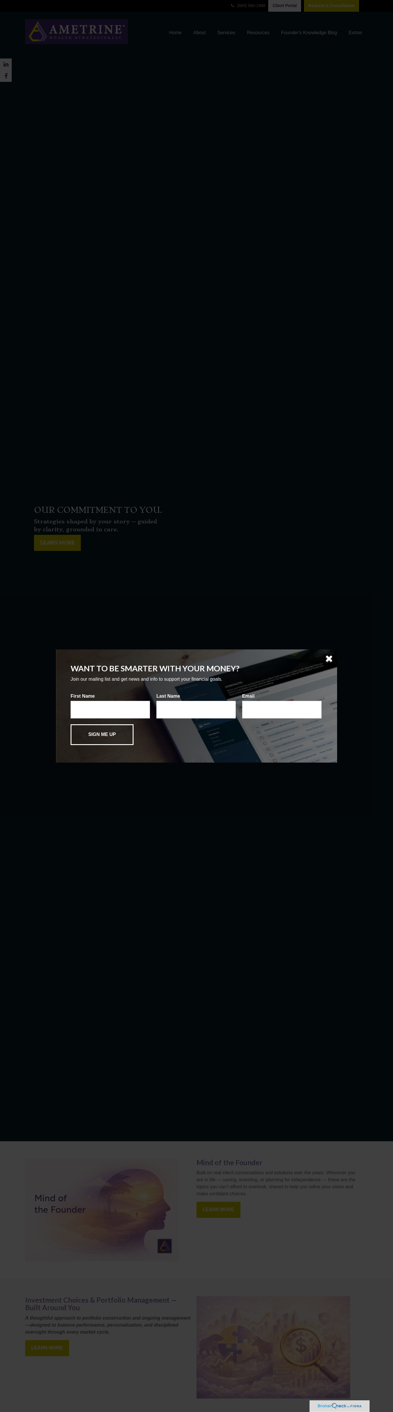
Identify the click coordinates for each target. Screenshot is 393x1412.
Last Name (168, 696)
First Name (83, 696)
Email (248, 696)
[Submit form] (102, 734)
